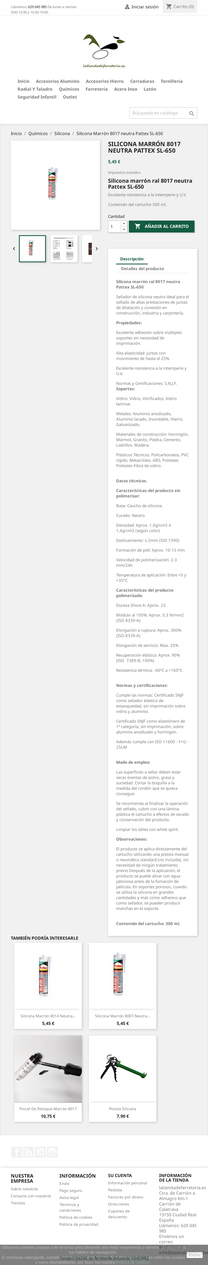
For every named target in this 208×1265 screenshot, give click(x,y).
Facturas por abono (125, 1197)
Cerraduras (142, 81)
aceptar (194, 1255)
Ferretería (97, 89)
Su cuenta (120, 1175)
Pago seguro (70, 1190)
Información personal (127, 1182)
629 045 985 (37, 6)
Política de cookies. (133, 1262)
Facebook (16, 1152)
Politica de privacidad (78, 1224)
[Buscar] (163, 113)
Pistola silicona (122, 1108)
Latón (150, 89)
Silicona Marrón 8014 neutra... (48, 1015)
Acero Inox (125, 89)
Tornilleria (172, 81)
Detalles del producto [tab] (142, 268)
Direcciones (118, 1204)
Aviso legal (69, 1197)
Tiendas (18, 1202)
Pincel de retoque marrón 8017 (48, 1108)
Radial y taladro (35, 89)
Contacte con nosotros (31, 1195)
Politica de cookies (75, 1217)
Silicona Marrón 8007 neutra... (122, 1015)
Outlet (70, 97)
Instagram (52, 1152)
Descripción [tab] (132, 258)
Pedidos (115, 1189)
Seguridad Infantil (37, 97)
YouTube (40, 1152)
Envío (64, 1183)
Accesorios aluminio (57, 81)
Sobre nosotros (24, 1188)
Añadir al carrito (162, 226)
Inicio (23, 81)
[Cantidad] (114, 226)
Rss (28, 1152)
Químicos (69, 89)
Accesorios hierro (105, 81)
